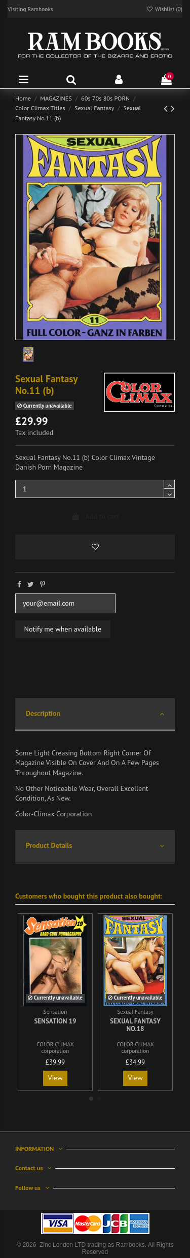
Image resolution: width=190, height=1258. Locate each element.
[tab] (95, 715)
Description (95, 714)
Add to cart (95, 516)
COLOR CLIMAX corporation (55, 1047)
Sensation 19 (55, 1021)
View (55, 1077)
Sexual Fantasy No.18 (135, 1025)
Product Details (95, 846)
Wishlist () (164, 9)
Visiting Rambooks (30, 9)
